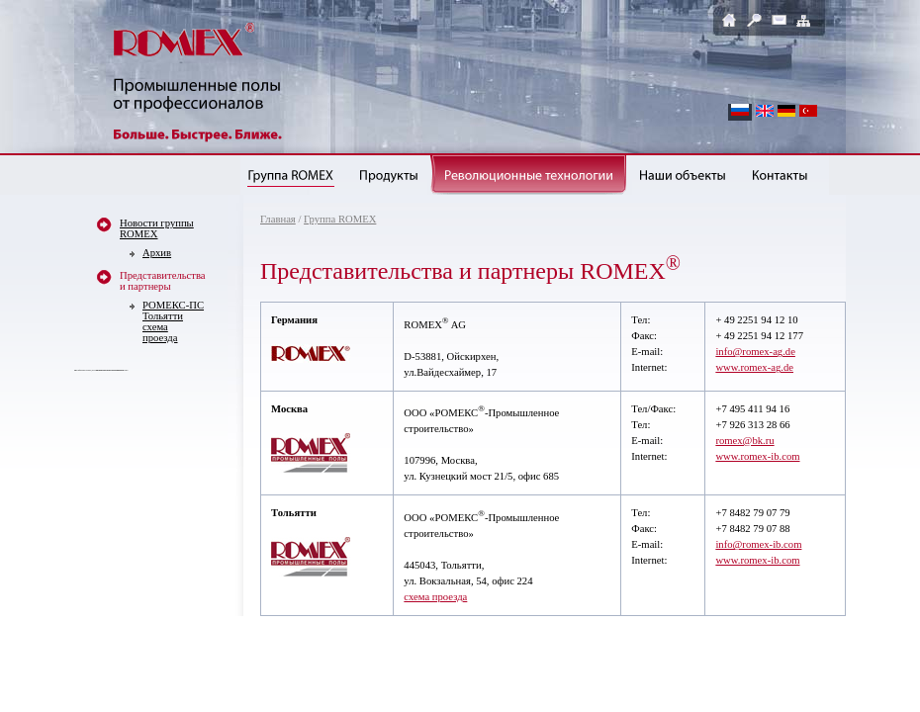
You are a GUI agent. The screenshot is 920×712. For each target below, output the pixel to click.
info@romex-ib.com (758, 544)
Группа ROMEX (340, 219)
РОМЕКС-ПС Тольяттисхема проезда (173, 321)
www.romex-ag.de (754, 367)
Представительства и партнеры (163, 281)
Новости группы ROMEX (157, 228)
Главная (278, 219)
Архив (156, 252)
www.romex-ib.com (757, 456)
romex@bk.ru (744, 440)
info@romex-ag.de (755, 351)
